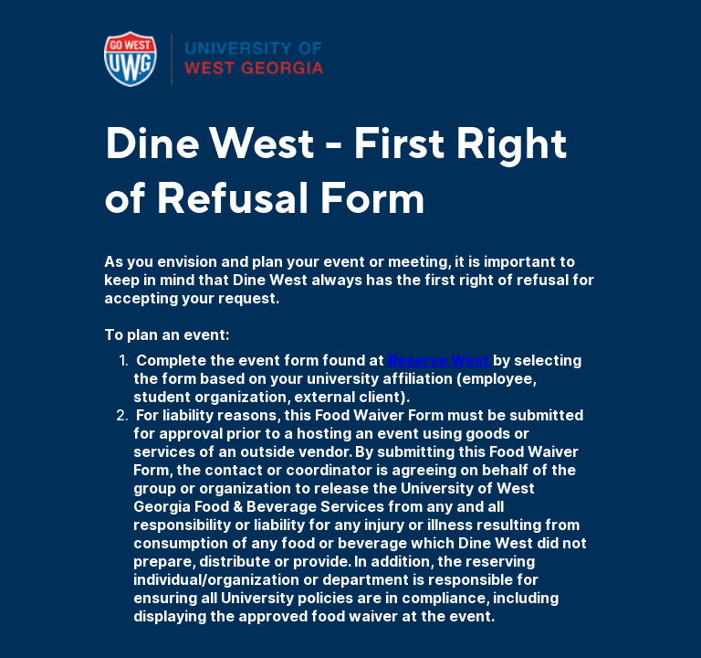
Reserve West (438, 360)
